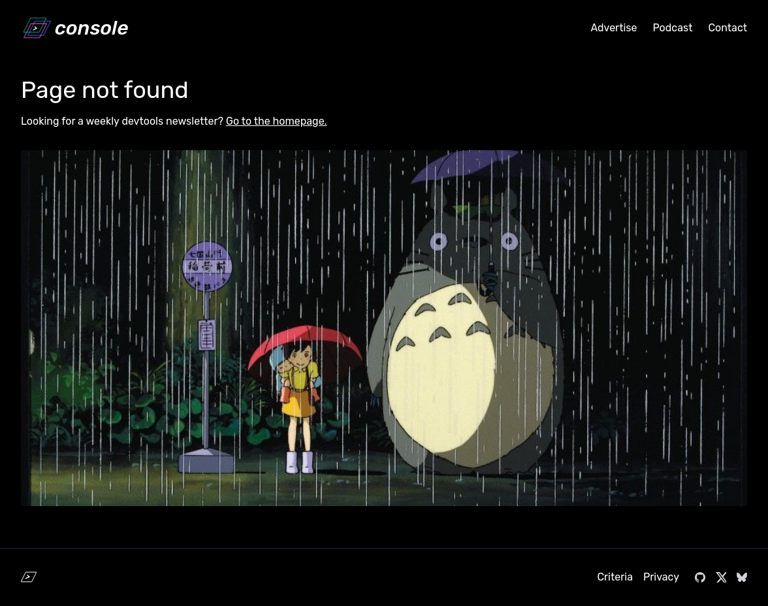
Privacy (661, 577)
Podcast (672, 28)
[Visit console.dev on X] (721, 577)
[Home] (74, 28)
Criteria (615, 577)
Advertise (613, 28)
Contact (727, 28)
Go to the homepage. (276, 121)
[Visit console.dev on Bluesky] (742, 577)
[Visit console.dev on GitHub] (700, 577)
